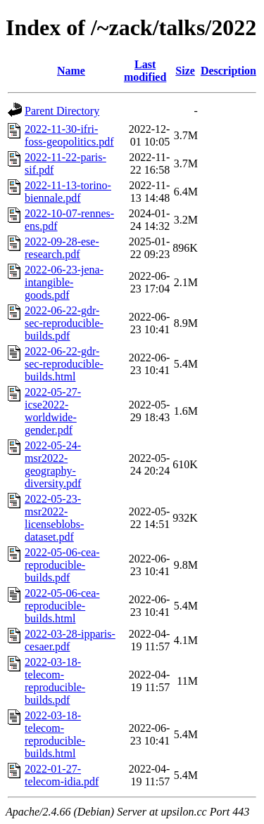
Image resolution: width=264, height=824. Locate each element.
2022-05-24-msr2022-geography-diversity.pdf (53, 464)
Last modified (145, 70)
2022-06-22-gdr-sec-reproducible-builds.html (64, 363)
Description (228, 71)
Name (71, 71)
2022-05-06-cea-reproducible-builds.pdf (62, 565)
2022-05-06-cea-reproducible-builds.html (62, 605)
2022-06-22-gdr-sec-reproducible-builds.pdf (64, 323)
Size (185, 71)
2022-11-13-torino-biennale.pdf (68, 191)
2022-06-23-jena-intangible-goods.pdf (64, 282)
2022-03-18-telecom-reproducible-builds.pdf (55, 681)
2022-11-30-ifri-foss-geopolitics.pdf (69, 135)
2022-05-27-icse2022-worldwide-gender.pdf (53, 411)
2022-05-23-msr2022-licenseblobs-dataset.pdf (54, 518)
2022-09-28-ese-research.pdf (62, 248)
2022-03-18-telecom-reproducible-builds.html (55, 734)
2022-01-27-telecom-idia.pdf (62, 775)
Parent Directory (62, 111)
